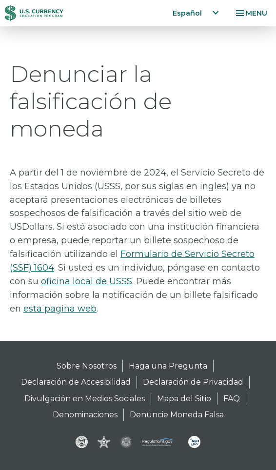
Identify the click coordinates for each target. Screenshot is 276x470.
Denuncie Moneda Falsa (177, 414)
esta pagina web (60, 308)
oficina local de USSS (86, 281)
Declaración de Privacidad (193, 382)
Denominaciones (85, 414)
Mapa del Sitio (184, 398)
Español (187, 13)
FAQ (231, 398)
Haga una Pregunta (168, 366)
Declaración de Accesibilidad (76, 382)
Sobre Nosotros (87, 366)
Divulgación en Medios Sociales (84, 398)
